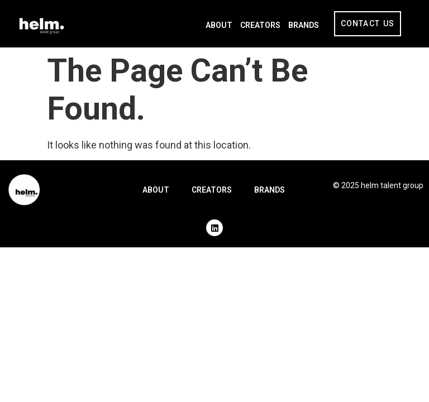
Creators (260, 25)
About (219, 25)
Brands (303, 25)
